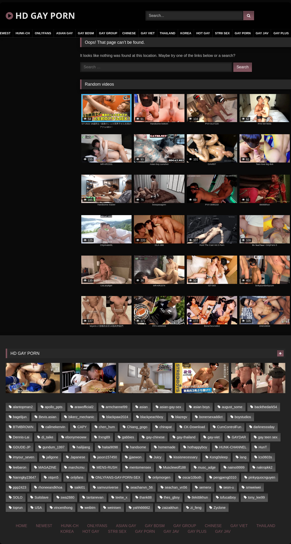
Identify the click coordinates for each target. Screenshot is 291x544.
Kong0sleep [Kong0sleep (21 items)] (219, 457)
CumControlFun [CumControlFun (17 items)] (229, 427)
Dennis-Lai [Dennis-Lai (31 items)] (21, 437)
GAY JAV (262, 33)
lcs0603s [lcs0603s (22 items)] (265, 457)
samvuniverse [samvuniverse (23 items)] (107, 487)
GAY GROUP (108, 33)
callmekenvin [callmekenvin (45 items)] (55, 427)
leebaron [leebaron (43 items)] (19, 467)
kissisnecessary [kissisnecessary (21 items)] (186, 457)
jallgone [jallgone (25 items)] (52, 457)
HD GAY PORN (40, 15)
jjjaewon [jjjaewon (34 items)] (135, 457)
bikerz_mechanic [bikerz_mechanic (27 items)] (81, 417)
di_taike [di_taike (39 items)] (47, 437)
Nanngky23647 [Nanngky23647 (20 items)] (24, 477)
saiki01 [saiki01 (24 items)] (79, 487)
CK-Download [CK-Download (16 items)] (194, 427)
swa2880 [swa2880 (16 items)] (67, 497)
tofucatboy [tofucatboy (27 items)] (228, 497)
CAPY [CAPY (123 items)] (82, 427)
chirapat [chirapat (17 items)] (165, 427)
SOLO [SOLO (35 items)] (17, 497)
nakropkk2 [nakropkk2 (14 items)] (264, 467)
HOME (21, 526)
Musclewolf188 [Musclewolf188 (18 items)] (174, 467)
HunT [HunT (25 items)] (263, 447)
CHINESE (129, 33)
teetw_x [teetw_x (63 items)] (122, 497)
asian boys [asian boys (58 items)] (201, 407)
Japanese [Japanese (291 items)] (77, 457)
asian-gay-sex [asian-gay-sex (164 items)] (170, 407)
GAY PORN (243, 33)
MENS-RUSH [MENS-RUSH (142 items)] (107, 467)
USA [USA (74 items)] (38, 507)
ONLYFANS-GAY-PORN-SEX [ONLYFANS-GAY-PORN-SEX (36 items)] (117, 477)
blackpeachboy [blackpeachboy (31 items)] (151, 417)
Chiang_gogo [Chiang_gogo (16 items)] (137, 427)
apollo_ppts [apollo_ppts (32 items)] (53, 407)
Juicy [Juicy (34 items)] (157, 457)
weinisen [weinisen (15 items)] (114, 507)
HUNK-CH (22, 33)
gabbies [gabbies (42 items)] (128, 437)
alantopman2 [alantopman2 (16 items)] (23, 407)
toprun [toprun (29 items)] (18, 507)
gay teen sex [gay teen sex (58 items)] (268, 437)
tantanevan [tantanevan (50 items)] (95, 497)
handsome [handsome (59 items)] (138, 447)
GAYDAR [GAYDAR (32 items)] (239, 437)
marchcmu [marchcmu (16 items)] (76, 467)
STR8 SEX (222, 33)
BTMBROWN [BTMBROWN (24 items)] (23, 427)
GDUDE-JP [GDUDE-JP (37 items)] (22, 447)
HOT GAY (203, 33)
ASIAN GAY (64, 33)
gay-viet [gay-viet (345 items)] (214, 437)
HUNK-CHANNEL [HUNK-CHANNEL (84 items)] (232, 447)
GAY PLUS (197, 531)
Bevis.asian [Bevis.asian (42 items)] (47, 417)
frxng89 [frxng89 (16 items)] (104, 437)
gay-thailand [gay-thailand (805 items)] (186, 437)
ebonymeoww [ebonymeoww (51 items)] (75, 437)
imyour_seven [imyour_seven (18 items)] (23, 457)
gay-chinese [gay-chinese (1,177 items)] (155, 437)
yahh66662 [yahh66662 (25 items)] (141, 507)
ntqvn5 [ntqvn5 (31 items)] (53, 477)
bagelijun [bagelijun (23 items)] (20, 417)
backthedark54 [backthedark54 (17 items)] (266, 407)
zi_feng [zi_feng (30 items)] (195, 507)
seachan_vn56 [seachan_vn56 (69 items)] (176, 487)
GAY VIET (148, 33)
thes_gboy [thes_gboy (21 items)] (171, 497)
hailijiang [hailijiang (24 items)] (83, 447)
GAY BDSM (86, 33)
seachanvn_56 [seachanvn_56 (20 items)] (141, 487)
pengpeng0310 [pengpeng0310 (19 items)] (225, 477)
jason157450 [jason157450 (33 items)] (107, 457)
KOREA (185, 33)
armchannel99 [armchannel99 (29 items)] (116, 407)
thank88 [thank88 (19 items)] (145, 497)
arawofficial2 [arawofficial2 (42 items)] (84, 407)
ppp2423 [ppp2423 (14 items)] (19, 487)
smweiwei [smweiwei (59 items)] (253, 487)
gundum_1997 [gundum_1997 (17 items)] (54, 447)
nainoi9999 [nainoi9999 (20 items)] (236, 467)
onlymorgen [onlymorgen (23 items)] (161, 477)
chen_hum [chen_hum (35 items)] (107, 427)
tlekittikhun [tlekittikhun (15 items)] (200, 497)
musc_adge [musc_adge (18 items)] (206, 467)
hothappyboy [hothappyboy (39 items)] (197, 447)
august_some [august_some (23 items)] (232, 407)
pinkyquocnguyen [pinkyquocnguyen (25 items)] (262, 477)
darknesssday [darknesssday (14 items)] (264, 427)
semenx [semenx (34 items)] (205, 487)
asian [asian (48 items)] (143, 407)
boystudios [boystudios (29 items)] (243, 417)
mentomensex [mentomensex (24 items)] (140, 467)
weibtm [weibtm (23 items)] (90, 507)
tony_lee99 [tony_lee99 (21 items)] (256, 497)
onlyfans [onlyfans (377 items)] (77, 477)
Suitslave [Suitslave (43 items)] (41, 497)
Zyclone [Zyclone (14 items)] (219, 507)
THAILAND (167, 33)
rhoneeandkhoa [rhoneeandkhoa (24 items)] (50, 487)
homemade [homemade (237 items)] (166, 447)
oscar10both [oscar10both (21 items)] (192, 477)
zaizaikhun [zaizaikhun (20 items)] (170, 507)
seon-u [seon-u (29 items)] (228, 487)
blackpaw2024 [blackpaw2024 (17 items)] (117, 417)
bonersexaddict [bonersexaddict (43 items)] (211, 417)
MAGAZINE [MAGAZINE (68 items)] (47, 467)
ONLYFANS (43, 33)
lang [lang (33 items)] (243, 457)
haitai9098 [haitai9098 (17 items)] (110, 447)
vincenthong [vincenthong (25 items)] (63, 507)
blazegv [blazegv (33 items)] (181, 417)
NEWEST (44, 526)
